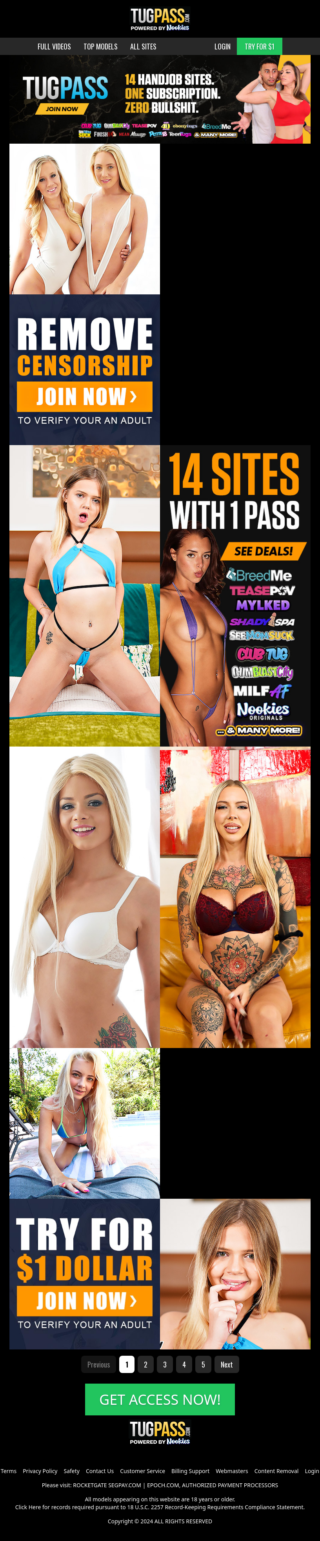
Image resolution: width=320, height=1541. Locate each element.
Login (312, 1471)
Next (227, 1364)
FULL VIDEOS (54, 46)
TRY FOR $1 (260, 46)
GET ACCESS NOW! (160, 1399)
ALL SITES (143, 46)
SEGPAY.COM (124, 1485)
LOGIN (223, 46)
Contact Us (100, 1471)
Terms (8, 1471)
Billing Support (190, 1471)
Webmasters (232, 1471)
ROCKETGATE (90, 1485)
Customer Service (142, 1471)
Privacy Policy (40, 1471)
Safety (72, 1471)
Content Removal (277, 1471)
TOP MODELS (101, 46)
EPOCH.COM (163, 1485)
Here (35, 1507)
